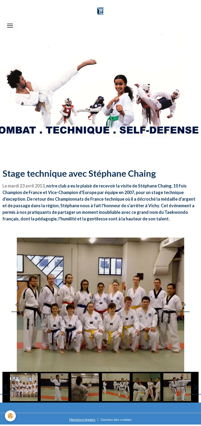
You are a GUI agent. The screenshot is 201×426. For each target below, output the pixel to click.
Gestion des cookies (116, 419)
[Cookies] (10, 415)
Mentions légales (82, 419)
